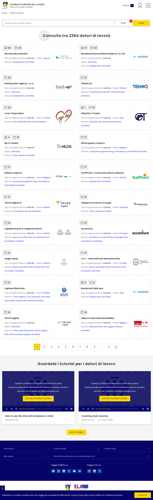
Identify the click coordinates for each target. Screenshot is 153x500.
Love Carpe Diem (14, 113)
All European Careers (93, 143)
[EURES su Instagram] (58, 471)
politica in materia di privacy (108, 495)
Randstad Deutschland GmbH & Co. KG (103, 53)
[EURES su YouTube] (74, 471)
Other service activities (24, 155)
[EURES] (68, 487)
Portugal (124, 207)
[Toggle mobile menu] (148, 5)
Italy (122, 117)
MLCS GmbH (11, 143)
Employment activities (23, 62)
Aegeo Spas (11, 258)
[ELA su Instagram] (89, 471)
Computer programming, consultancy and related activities (118, 151)
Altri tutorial (76, 432)
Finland (123, 88)
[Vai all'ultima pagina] (116, 347)
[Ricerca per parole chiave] (58, 23)
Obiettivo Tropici (90, 113)
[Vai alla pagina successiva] (109, 347)
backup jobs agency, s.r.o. (19, 83)
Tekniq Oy (86, 83)
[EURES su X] (69, 471)
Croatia (46, 117)
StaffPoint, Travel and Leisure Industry (102, 172)
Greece (46, 263)
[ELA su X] (100, 471)
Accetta (142, 495)
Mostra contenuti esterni (38, 398)
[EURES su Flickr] (79, 471)
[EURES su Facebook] (53, 471)
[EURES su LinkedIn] (64, 471)
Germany (92, 62)
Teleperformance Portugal (96, 202)
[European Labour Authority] (81, 487)
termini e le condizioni (27, 391)
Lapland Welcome (14, 288)
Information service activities (27, 211)
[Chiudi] (2, 488)
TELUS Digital (11, 318)
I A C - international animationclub (100, 258)
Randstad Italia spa (92, 288)
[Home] (5, 5)
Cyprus (46, 58)
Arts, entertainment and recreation (30, 121)
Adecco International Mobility (97, 318)
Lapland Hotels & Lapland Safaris (23, 228)
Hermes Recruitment (16, 53)
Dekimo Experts (13, 172)
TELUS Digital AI (12, 202)
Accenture (87, 228)
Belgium (123, 147)
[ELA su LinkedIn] (94, 471)
